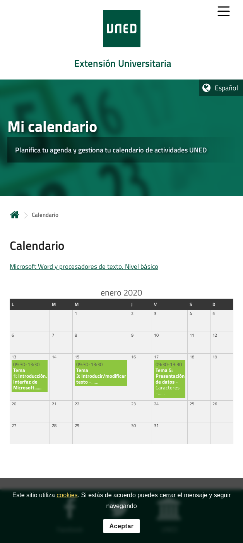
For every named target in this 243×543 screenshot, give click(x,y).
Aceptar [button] (121, 526)
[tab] (121, 40)
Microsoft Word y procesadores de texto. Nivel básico (84, 266)
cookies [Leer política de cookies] (66, 495)
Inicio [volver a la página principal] (14, 215)
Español (226, 88)
